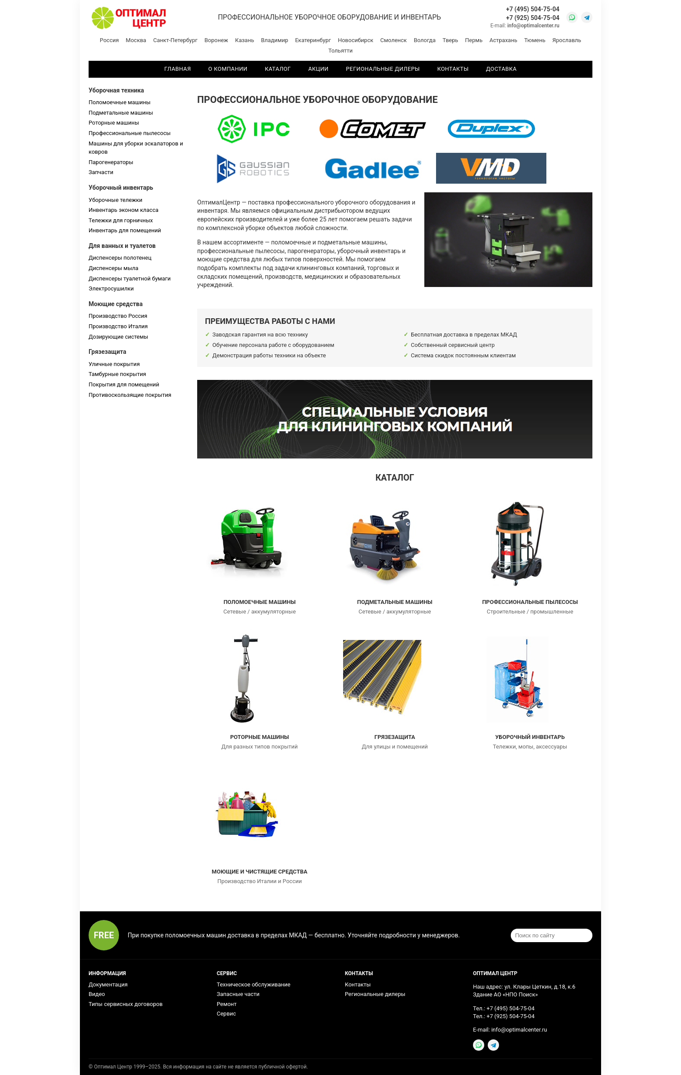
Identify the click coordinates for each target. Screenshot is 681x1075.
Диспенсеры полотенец (120, 257)
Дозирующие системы (118, 336)
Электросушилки (111, 288)
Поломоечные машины (120, 102)
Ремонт (227, 1004)
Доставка (501, 69)
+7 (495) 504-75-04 (532, 9)
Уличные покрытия (114, 364)
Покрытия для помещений (124, 384)
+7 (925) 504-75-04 (532, 17)
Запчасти (101, 172)
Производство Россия (118, 316)
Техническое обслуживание (254, 984)
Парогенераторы (111, 162)
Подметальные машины (121, 112)
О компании (228, 69)
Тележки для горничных (121, 220)
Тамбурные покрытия (117, 374)
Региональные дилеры (383, 69)
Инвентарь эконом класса (124, 210)
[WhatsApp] (572, 17)
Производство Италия (118, 326)
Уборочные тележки (115, 200)
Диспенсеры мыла (114, 268)
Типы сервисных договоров (125, 1004)
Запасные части (238, 994)
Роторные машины (114, 122)
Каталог (278, 69)
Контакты (453, 69)
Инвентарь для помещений (125, 230)
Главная (177, 69)
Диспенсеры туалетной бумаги (130, 278)
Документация (108, 984)
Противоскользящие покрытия (130, 395)
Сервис (226, 1013)
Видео (97, 994)
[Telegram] (586, 17)
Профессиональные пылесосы (130, 133)
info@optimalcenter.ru (533, 26)
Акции (318, 69)
